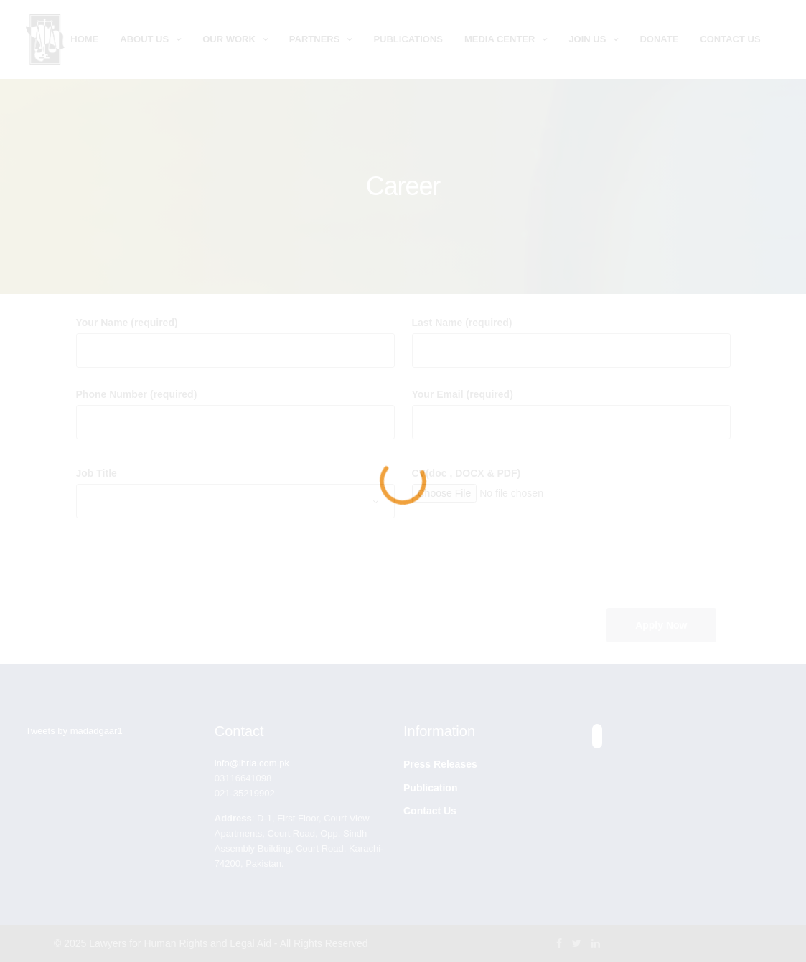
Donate (658, 39)
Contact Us (730, 39)
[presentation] (521, 566)
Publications (408, 39)
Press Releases (440, 764)
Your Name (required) (127, 322)
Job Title (96, 473)
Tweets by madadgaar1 (74, 730)
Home (84, 39)
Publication (430, 788)
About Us (144, 39)
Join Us (587, 39)
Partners (314, 39)
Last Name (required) (462, 322)
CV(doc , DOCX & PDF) (466, 473)
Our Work (229, 39)
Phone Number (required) (136, 394)
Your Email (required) (462, 394)
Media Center (499, 39)
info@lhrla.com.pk (252, 763)
